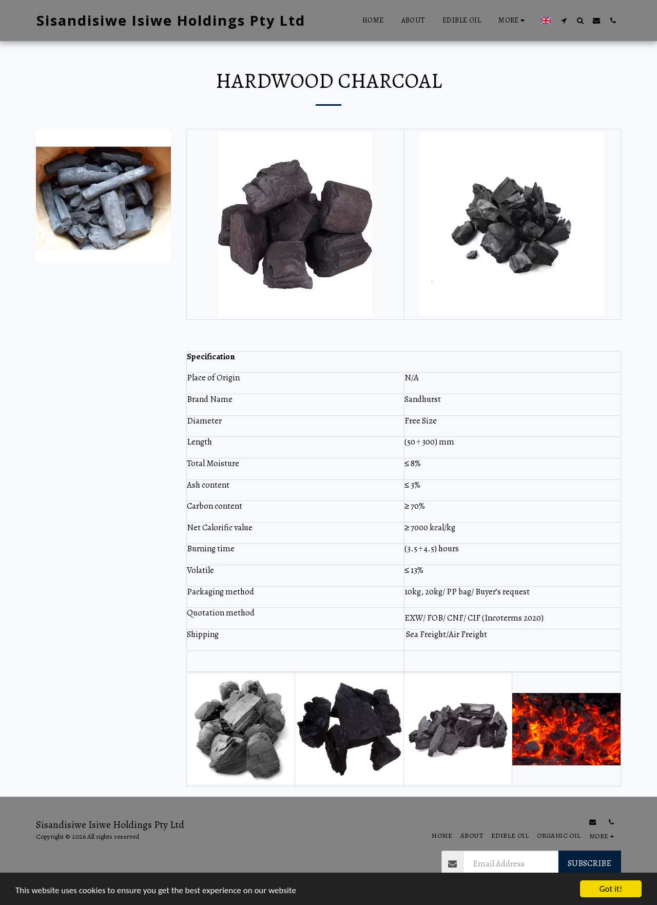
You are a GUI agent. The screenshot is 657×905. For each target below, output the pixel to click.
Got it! (611, 888)
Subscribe (589, 863)
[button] (563, 20)
